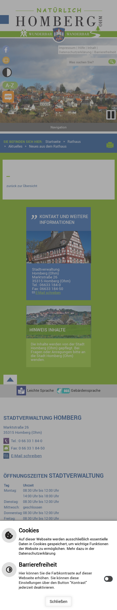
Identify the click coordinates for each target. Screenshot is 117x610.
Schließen (58, 601)
